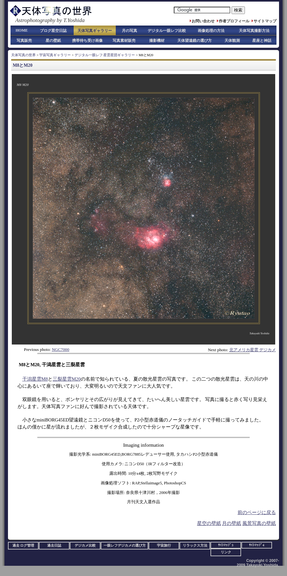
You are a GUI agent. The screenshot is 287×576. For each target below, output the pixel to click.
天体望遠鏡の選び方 (194, 40)
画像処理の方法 (211, 30)
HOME (22, 30)
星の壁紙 (53, 40)
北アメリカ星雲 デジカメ (252, 349)
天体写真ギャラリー (94, 30)
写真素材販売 (124, 40)
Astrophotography (35, 20)
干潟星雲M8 (35, 379)
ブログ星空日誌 (53, 30)
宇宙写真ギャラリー (55, 55)
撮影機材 (157, 40)
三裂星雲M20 (67, 379)
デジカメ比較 (85, 545)
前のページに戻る (257, 512)
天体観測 (232, 40)
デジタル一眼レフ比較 (167, 30)
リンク (226, 552)
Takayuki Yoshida (259, 333)
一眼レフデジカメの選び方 (125, 545)
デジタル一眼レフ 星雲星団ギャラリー (105, 55)
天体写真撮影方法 (254, 30)
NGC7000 (60, 349)
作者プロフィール (234, 21)
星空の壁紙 (209, 523)
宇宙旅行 (164, 545)
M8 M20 (22, 85)
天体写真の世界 (23, 55)
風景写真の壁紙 (259, 523)
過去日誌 (54, 545)
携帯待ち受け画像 (87, 40)
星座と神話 (261, 40)
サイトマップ (265, 21)
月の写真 (129, 30)
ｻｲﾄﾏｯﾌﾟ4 (256, 545)
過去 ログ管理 (23, 545)
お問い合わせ (203, 21)
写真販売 (24, 40)
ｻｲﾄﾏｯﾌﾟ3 (225, 545)
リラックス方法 (195, 545)
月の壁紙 (231, 523)
